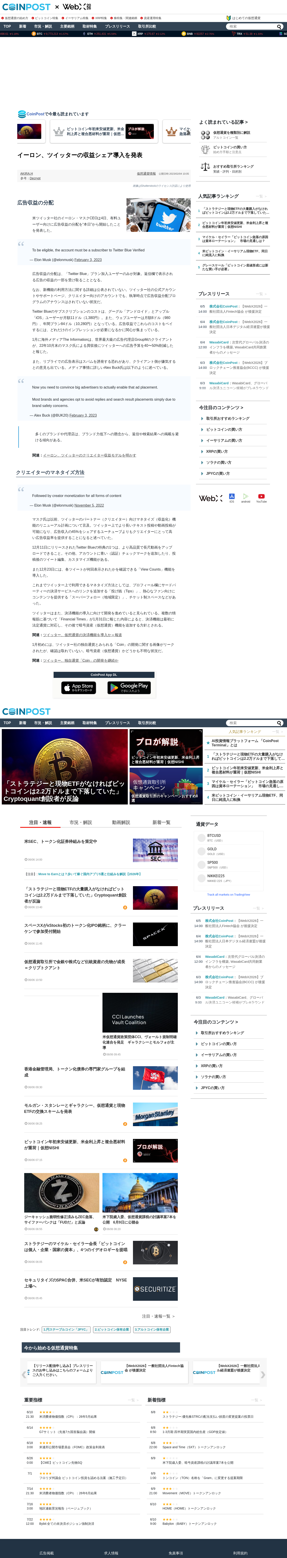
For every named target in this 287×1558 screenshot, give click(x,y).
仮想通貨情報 (146, 173)
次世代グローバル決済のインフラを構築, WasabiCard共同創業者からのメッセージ (239, 347)
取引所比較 (147, 26)
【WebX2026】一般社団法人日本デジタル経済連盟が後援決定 (239, 327)
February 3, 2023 (88, 260)
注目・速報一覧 (156, 1316)
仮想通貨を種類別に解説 (231, 132)
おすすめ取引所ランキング (233, 166)
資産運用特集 (150, 18)
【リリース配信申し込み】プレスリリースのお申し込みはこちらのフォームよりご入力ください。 (155, 1370)
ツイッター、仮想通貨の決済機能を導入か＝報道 (82, 635)
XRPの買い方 (217, 451)
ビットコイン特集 (45, 18)
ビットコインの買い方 (230, 147)
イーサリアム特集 (75, 18)
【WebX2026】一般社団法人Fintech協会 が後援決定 (246, 1368)
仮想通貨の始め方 (14, 18)
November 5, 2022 (89, 505)
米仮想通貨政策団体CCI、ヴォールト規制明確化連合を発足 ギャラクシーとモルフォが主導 (139, 1042)
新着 (22, 26)
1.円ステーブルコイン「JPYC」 (66, 1329)
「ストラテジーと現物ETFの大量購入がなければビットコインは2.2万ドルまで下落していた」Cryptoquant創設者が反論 (75, 895)
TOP (7, 26)
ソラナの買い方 (218, 462)
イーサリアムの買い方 (224, 440)
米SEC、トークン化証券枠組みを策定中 (60, 841)
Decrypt (35, 178)
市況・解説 (43, 26)
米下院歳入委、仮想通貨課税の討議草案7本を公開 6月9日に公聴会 (139, 1219)
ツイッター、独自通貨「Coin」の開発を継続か (81, 660)
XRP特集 (99, 18)
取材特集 (90, 26)
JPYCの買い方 (218, 473)
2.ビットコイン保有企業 (112, 1329)
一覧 (259, 196)
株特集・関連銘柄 (123, 18)
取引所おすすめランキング (227, 418)
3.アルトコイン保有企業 (152, 1329)
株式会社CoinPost (223, 306)
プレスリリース (117, 26)
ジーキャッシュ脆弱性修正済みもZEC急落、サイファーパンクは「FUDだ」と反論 (60, 1219)
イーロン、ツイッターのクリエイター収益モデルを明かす (89, 455)
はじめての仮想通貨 (243, 18)
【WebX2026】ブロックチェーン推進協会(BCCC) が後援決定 (239, 368)
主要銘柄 (67, 26)
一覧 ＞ (278, 732)
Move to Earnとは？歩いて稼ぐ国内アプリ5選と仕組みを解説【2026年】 (90, 874)
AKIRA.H (26, 173)
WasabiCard (219, 342)
